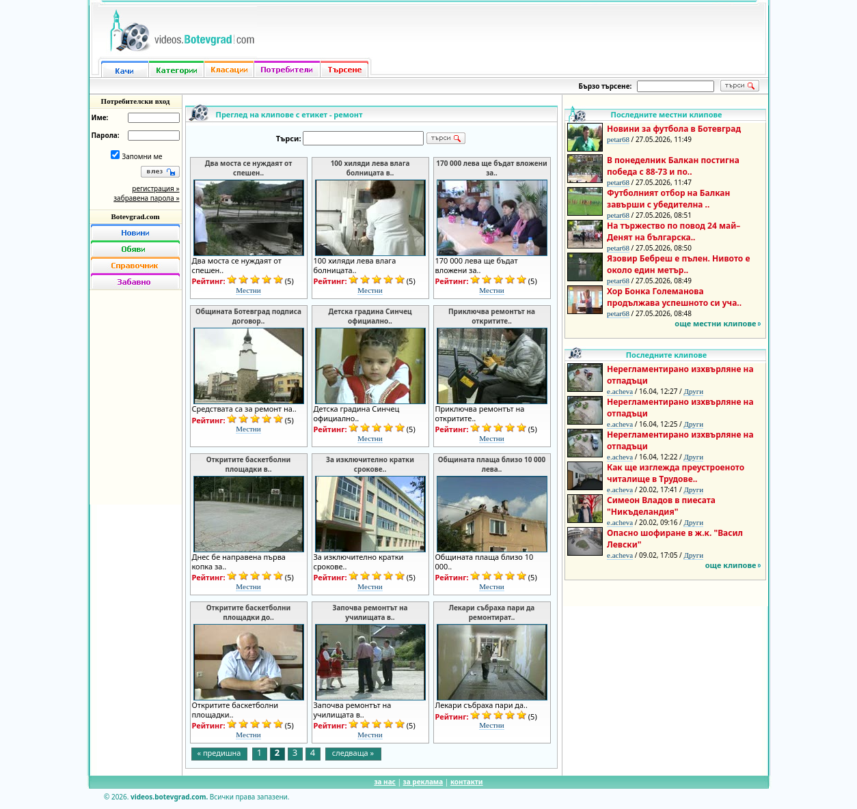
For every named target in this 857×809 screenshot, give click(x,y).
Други (693, 391)
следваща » (353, 753)
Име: (100, 117)
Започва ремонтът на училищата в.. (369, 612)
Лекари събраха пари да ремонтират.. (492, 612)
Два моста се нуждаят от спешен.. (248, 168)
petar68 (618, 139)
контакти (466, 781)
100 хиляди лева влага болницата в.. (370, 168)
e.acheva (620, 391)
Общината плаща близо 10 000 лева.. (491, 464)
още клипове (731, 565)
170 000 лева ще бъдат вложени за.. (491, 168)
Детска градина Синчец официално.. (370, 316)
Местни (248, 290)
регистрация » (155, 188)
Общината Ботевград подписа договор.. (248, 316)
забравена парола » (146, 198)
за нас (384, 781)
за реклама (423, 781)
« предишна (219, 753)
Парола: (106, 135)
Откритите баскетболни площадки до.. (248, 612)
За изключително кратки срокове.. (370, 464)
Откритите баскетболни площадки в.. (248, 464)
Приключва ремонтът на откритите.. (491, 316)
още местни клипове (715, 323)
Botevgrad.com (135, 216)
